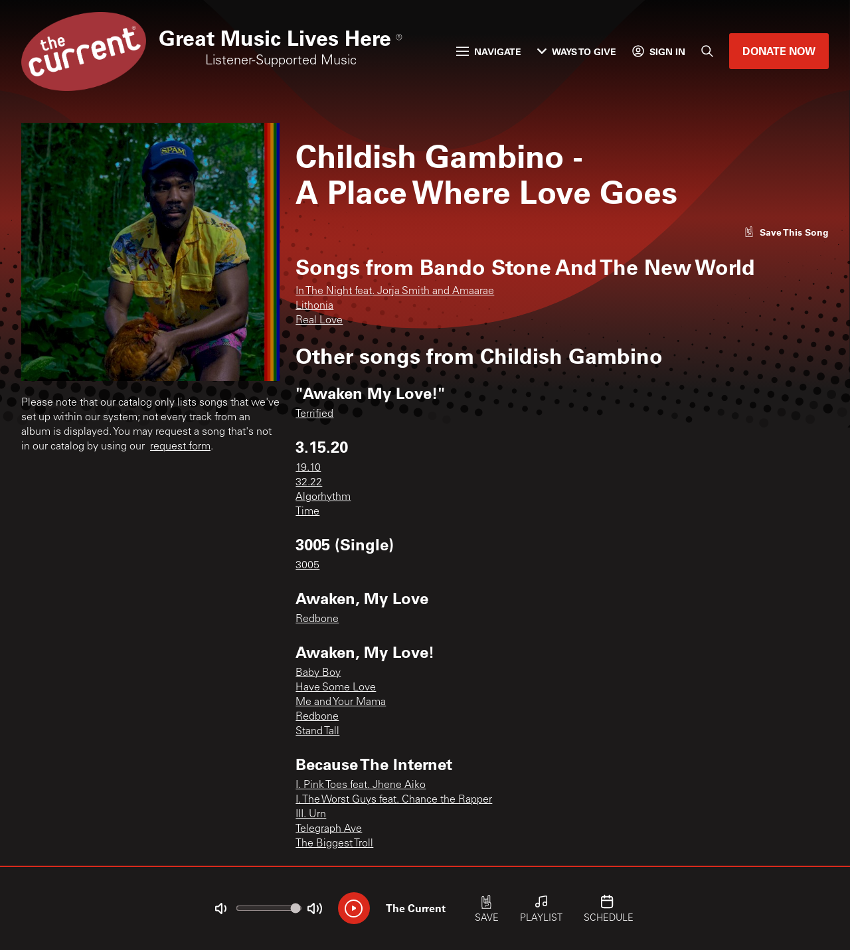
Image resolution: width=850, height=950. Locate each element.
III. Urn (311, 814)
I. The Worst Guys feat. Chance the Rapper (394, 800)
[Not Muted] (220, 909)
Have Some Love (336, 687)
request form (180, 446)
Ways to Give (576, 51)
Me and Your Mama (341, 702)
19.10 (308, 468)
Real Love (319, 320)
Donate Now (778, 51)
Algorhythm (323, 497)
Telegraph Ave (329, 829)
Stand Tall (317, 731)
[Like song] (786, 232)
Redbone (317, 619)
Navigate (488, 51)
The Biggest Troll (334, 843)
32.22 (309, 482)
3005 (307, 565)
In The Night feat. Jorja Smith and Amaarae (395, 291)
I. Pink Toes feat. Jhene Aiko (361, 785)
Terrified (314, 414)
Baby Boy (318, 673)
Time (307, 512)
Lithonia (314, 306)
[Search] (707, 51)
